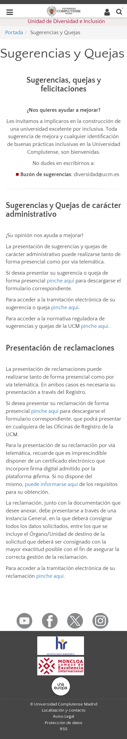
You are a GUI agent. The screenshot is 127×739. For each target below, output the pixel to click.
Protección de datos (63, 722)
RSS (63, 728)
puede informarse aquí (51, 484)
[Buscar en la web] (119, 11)
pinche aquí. (50, 576)
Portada (14, 32)
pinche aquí (60, 281)
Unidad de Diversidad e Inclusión (66, 21)
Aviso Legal (63, 716)
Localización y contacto (63, 710)
